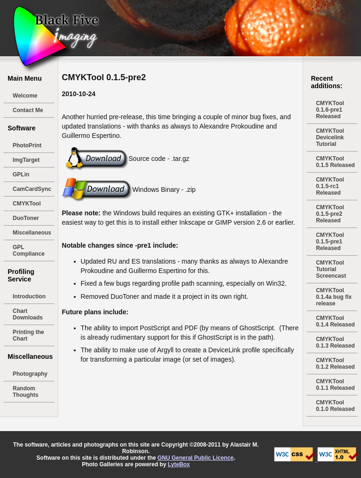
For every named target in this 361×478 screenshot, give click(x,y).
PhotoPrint (27, 145)
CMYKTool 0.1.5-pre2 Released (330, 214)
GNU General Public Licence (195, 458)
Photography (30, 374)
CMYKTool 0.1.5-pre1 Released (330, 241)
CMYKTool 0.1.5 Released (335, 161)
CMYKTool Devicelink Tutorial (330, 137)
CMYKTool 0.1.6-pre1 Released (330, 110)
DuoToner (26, 218)
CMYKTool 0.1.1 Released (335, 384)
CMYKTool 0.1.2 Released (335, 363)
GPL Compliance (29, 250)
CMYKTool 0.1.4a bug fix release (334, 297)
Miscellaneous (32, 232)
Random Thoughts (26, 391)
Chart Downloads (28, 314)
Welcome (25, 95)
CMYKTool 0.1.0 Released (335, 405)
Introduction (29, 296)
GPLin (21, 174)
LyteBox (179, 464)
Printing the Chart (28, 335)
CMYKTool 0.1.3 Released (335, 342)
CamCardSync (32, 189)
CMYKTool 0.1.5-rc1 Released (330, 186)
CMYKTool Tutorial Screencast (331, 269)
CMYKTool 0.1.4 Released (335, 321)
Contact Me (28, 110)
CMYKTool (27, 203)
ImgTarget (26, 160)
